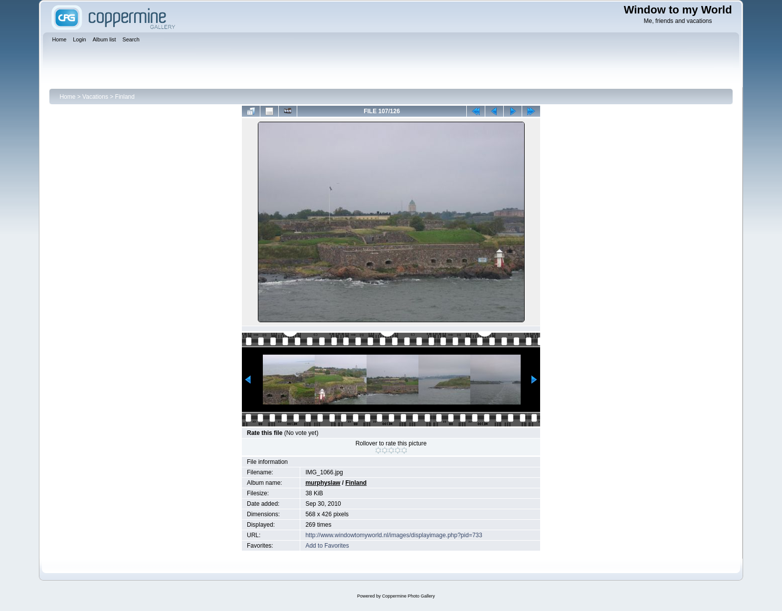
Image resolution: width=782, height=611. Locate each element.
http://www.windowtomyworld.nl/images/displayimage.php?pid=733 (393, 535)
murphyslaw (322, 482)
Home (67, 96)
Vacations (95, 96)
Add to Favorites (327, 545)
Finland (125, 96)
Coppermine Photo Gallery (408, 596)
